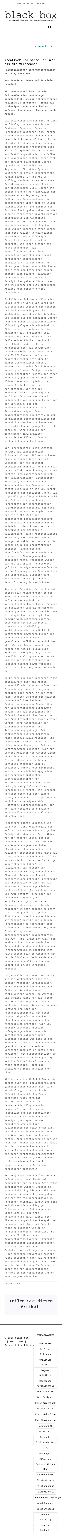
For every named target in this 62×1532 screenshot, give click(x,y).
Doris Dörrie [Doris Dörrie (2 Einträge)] (45, 1391)
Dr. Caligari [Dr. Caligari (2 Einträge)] (45, 1397)
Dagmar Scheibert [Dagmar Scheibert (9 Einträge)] (45, 1373)
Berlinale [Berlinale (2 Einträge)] (45, 1343)
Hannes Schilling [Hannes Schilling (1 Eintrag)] (45, 1517)
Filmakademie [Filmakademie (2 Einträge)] (45, 1475)
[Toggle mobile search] (49, 27)
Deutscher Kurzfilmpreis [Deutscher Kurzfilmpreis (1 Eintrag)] (45, 1383)
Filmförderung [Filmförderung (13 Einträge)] (45, 1486)
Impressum (16, 1341)
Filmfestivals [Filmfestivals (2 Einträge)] (45, 1480)
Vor (52, 46)
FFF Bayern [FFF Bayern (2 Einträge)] (45, 1453)
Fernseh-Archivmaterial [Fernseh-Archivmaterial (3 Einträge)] (45, 1439)
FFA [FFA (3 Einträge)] (45, 1448)
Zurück (42, 46)
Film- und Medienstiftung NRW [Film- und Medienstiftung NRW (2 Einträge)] (45, 1464)
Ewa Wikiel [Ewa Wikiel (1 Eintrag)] (45, 1426)
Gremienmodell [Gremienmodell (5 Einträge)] (45, 1509)
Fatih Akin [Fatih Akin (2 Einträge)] (45, 1431)
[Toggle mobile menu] (55, 27)
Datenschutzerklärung (20, 1345)
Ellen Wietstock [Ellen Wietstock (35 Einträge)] (45, 1403)
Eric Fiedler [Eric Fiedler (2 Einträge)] (45, 1409)
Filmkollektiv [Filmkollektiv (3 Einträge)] (45, 1492)
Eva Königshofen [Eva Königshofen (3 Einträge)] (45, 1420)
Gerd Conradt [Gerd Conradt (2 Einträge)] (45, 1503)
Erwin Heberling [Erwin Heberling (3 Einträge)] (45, 1414)
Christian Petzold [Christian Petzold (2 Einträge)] (45, 1362)
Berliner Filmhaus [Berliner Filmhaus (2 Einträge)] (45, 1351)
